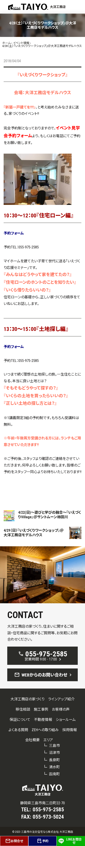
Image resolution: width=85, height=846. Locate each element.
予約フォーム (14, 233)
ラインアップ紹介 (61, 699)
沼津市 (54, 753)
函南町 (54, 774)
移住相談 (23, 709)
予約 (43, 841)
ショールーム (66, 719)
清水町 (54, 767)
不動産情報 (43, 719)
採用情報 (69, 730)
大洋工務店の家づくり (27, 699)
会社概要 (32, 740)
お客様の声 (61, 709)
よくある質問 (18, 730)
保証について (20, 719)
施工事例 (41, 709)
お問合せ (14, 841)
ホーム (6, 43)
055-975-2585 (28, 247)
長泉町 (54, 760)
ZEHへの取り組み (45, 730)
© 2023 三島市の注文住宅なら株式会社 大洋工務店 (42, 831)
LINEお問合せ (70, 841)
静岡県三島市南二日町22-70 (42, 803)
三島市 (54, 745)
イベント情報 (21, 43)
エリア (48, 740)
